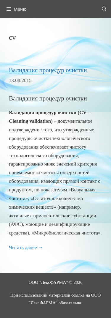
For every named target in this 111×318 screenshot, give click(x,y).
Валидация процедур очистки (48, 70)
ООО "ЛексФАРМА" (48, 282)
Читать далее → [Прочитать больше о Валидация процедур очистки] (26, 247)
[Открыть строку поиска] (104, 9)
